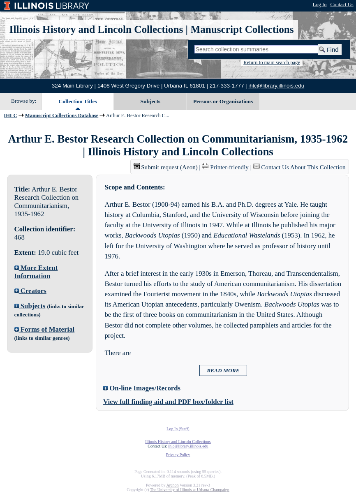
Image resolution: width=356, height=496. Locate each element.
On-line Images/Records (141, 388)
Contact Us (341, 4)
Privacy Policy (178, 454)
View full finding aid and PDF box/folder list (168, 402)
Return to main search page (271, 62)
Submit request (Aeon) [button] (166, 167)
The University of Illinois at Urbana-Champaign (189, 489)
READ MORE (223, 370)
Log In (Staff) (177, 429)
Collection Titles (78, 101)
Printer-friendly (229, 167)
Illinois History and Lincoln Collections (96, 29)
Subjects (151, 101)
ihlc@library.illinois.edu (276, 86)
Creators (30, 291)
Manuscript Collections (242, 29)
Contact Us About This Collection (303, 167)
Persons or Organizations (223, 101)
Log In (320, 4)
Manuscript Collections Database (61, 115)
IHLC (10, 115)
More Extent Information (36, 272)
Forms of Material (44, 329)
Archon (172, 485)
